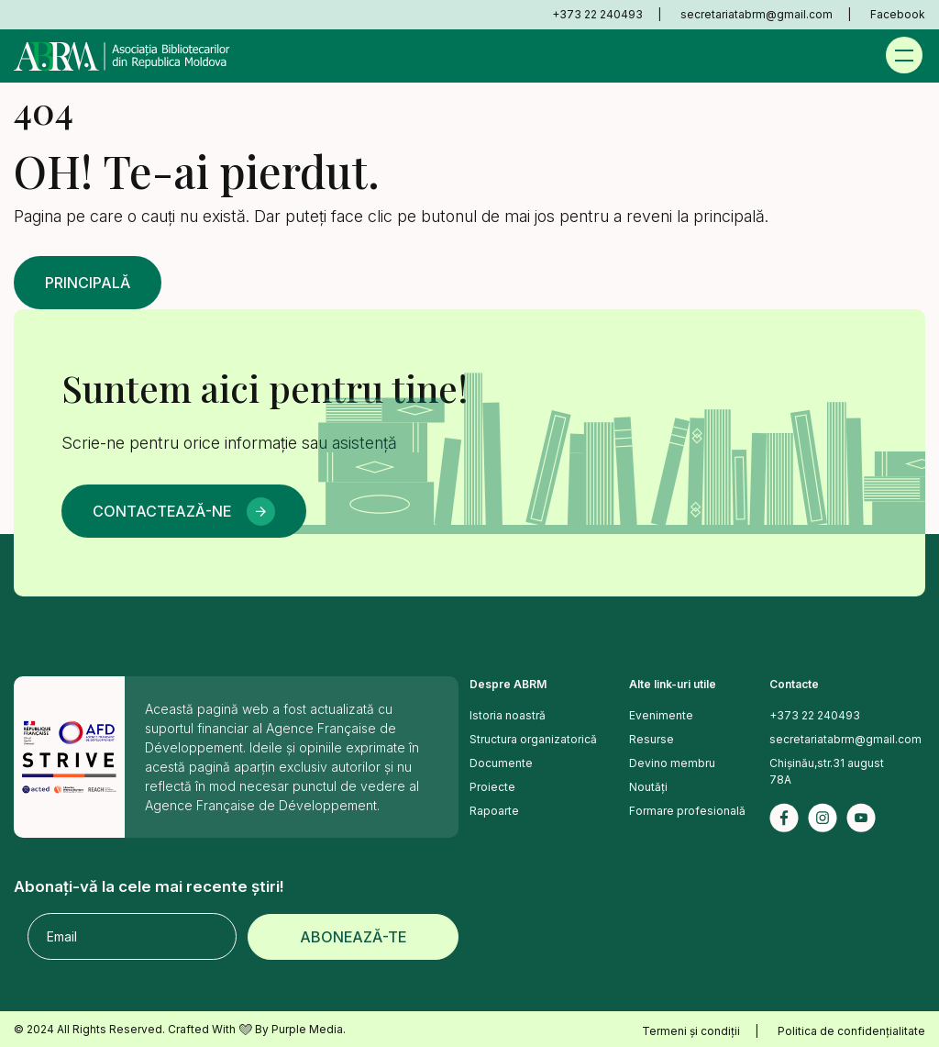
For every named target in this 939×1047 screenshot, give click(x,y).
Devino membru (672, 763)
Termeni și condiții (691, 1031)
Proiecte (492, 787)
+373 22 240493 (597, 14)
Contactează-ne (162, 511)
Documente (501, 763)
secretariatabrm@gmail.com (756, 14)
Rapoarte (494, 811)
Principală (87, 282)
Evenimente (661, 715)
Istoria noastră (508, 715)
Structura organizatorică (533, 739)
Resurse (651, 739)
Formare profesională (687, 811)
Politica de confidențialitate (851, 1031)
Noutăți (648, 787)
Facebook (897, 14)
